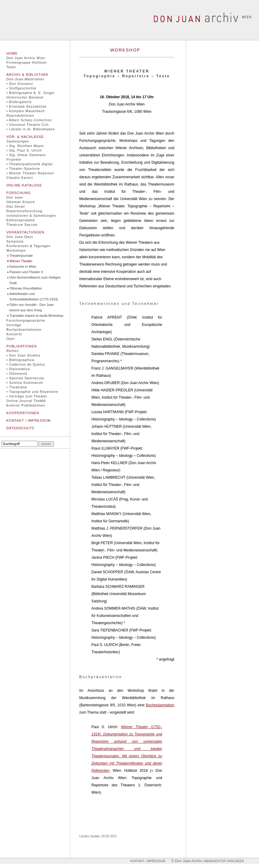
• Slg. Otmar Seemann (26, 155)
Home (12, 53)
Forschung (18, 193)
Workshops (16, 250)
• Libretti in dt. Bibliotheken (30, 129)
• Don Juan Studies (23, 355)
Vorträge (14, 325)
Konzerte (14, 334)
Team (11, 67)
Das (15, 206)
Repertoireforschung (24, 211)
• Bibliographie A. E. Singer (30, 93)
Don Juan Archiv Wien (25, 58)
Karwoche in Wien (22, 266)
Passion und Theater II (26, 272)
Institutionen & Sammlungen (31, 215)
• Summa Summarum (24, 382)
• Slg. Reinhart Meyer (25, 146)
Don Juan (14, 197)
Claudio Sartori (19, 177)
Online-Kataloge (24, 185)
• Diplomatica (18, 369)
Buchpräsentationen (24, 329)
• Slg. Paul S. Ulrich (24, 150)
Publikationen (21, 346)
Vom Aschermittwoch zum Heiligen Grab (35, 280)
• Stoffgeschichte (21, 88)
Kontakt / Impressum (28, 420)
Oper (10, 338)
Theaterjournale (21, 255)
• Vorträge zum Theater (26, 396)
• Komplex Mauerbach (25, 111)
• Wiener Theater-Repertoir (30, 173)
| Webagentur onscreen (223, 861)
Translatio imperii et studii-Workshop (36, 315)
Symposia (14, 241)
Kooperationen (22, 413)
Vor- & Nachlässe (25, 137)
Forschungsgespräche (25, 320)
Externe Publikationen (25, 405)
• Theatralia (16, 387)
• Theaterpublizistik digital (29, 164)
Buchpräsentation (160, 705)
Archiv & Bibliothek (27, 74)
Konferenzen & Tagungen (28, 246)
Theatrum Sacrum (22, 224)
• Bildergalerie (19, 102)
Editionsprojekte (20, 220)
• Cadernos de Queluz (25, 364)
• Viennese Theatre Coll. (27, 124)
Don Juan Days (19, 237)
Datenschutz (20, 428)
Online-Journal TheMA (26, 401)
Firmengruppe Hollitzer (26, 62)
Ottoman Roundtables (25, 288)
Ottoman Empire (20, 202)
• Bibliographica (20, 360)
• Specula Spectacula (25, 378)
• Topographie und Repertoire (32, 391)
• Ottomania (16, 373)
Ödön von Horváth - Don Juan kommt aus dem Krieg (31, 307)
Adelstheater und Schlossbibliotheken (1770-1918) (33, 296)
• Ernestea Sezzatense (26, 106)
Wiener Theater (20, 261)
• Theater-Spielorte (23, 168)
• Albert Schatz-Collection (29, 120)
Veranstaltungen (25, 232)
